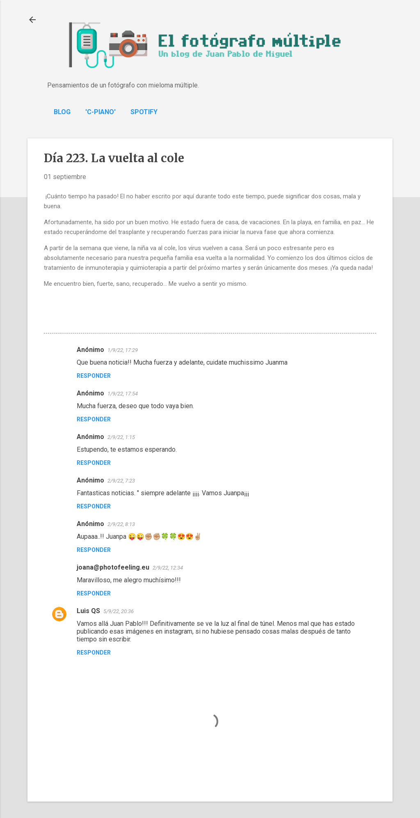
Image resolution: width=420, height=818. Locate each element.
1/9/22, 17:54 (122, 394)
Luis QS (88, 611)
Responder (94, 375)
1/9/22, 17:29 (122, 350)
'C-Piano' (100, 112)
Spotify (144, 112)
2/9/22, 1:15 (121, 437)
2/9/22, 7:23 (121, 481)
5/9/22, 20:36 (118, 611)
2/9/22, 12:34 (168, 568)
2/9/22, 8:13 (121, 524)
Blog (62, 112)
